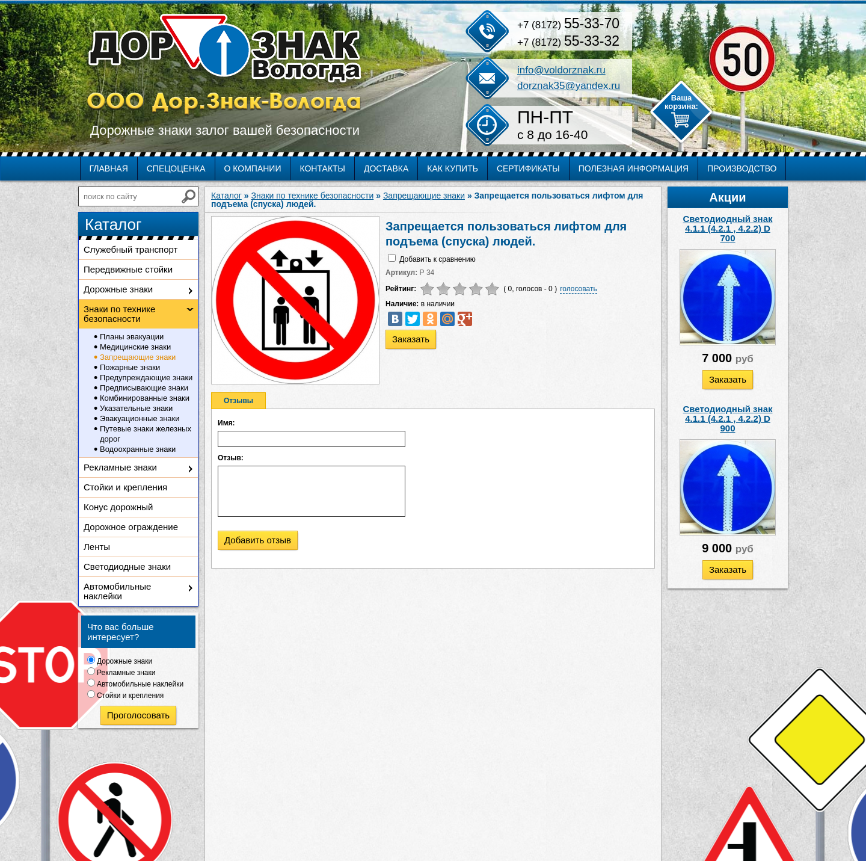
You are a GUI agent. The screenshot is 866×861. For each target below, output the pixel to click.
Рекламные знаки (120, 467)
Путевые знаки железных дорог (145, 433)
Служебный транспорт (130, 249)
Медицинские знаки (135, 346)
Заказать (727, 379)
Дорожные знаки (118, 289)
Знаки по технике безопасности (119, 314)
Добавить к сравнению (437, 259)
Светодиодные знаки (127, 566)
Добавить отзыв (257, 540)
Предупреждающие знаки (146, 377)
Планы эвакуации (132, 336)
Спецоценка (176, 168)
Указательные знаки (136, 408)
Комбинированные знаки (144, 398)
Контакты (322, 168)
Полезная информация (634, 168)
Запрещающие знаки (138, 357)
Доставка (386, 168)
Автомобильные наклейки (117, 591)
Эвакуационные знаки (140, 418)
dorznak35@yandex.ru (568, 85)
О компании (252, 168)
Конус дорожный (118, 507)
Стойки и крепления (125, 487)
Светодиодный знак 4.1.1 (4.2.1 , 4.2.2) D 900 (728, 418)
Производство (741, 168)
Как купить (452, 168)
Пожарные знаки (130, 367)
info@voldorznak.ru (561, 70)
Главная (109, 168)
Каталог (226, 195)
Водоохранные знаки (138, 449)
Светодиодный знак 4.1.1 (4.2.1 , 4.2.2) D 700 (728, 228)
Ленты (97, 547)
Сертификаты (528, 168)
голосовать (578, 289)
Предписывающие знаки (144, 387)
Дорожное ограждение (131, 527)
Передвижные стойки (128, 269)
